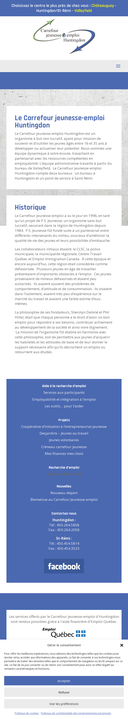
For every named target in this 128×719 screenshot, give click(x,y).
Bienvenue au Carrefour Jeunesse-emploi (64, 499)
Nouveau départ (64, 492)
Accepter (64, 681)
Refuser (64, 692)
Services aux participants (64, 392)
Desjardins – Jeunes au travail (64, 433)
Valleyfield (83, 10)
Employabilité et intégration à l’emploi (64, 399)
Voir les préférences (64, 704)
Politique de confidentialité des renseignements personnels (76, 713)
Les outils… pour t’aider (64, 406)
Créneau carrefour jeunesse (64, 446)
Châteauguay (103, 5)
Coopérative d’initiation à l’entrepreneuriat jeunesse (64, 426)
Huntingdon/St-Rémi (53, 10)
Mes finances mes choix (64, 453)
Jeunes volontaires (64, 439)
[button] (122, 645)
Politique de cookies (27, 713)
